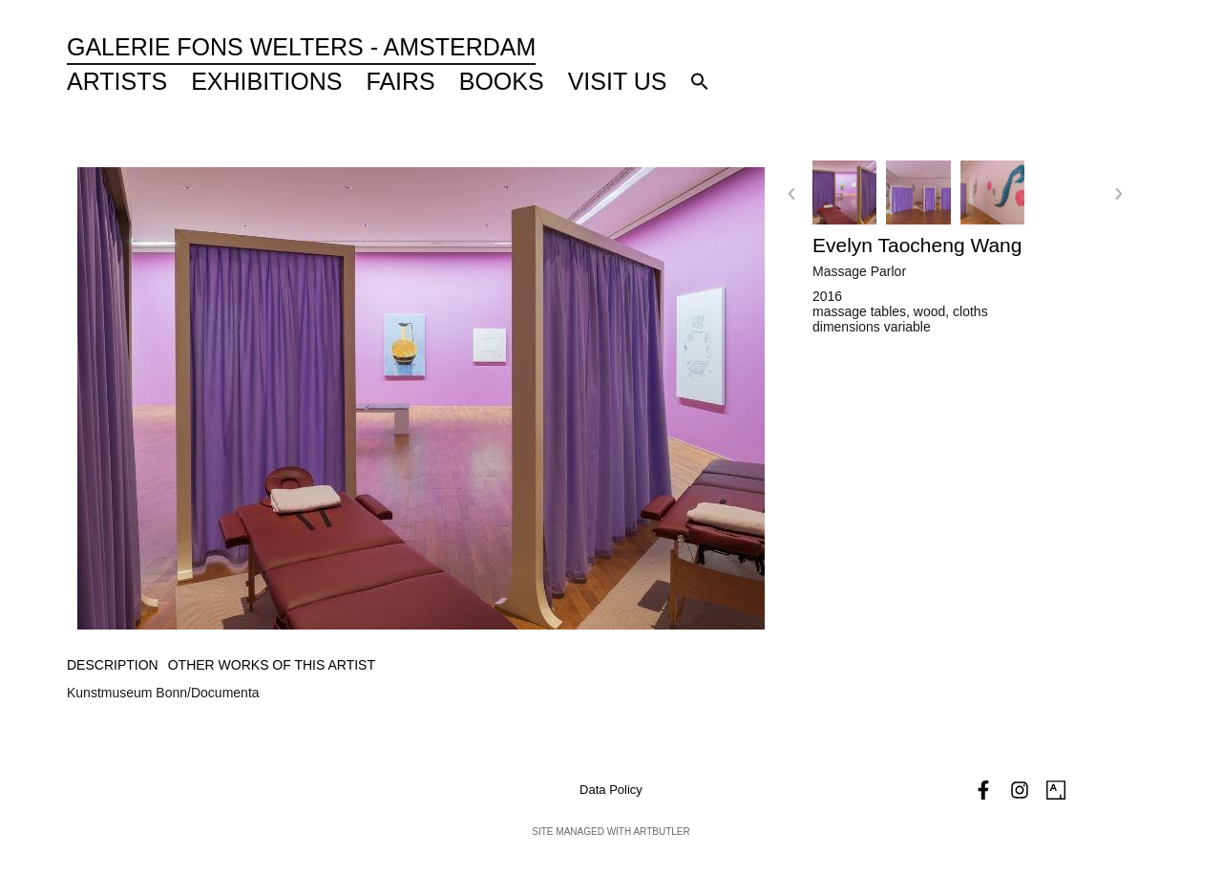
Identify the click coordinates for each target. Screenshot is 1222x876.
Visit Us (617, 81)
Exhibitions (266, 81)
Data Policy (611, 789)
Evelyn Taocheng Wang (917, 245)
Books (501, 81)
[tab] (112, 665)
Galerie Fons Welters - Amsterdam (301, 46)
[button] (699, 81)
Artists (117, 81)
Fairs (401, 81)
